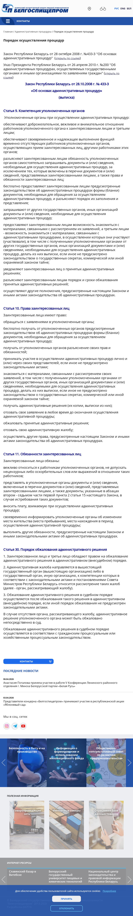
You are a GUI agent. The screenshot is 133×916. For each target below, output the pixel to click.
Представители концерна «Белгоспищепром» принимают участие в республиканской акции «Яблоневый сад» (63, 703)
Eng (122, 8)
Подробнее (109, 891)
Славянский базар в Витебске (22, 873)
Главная (8, 31)
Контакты (23, 21)
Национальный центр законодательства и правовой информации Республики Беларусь (104, 876)
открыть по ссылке (67, 58)
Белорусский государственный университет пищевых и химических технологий (65, 876)
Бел (129, 8)
